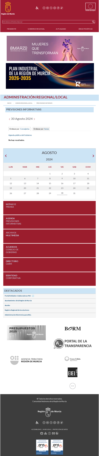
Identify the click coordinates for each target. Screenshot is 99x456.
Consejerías (25, 129)
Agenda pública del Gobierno (20, 135)
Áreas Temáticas (85, 29)
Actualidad (61, 29)
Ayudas (7, 305)
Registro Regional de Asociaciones (17, 310)
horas (46, 129)
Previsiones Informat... (44, 103)
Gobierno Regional (36, 29)
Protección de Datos (60, 429)
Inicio (9, 103)
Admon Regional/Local (23, 103)
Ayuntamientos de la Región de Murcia (18, 300)
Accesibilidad (36, 429)
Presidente (11, 29)
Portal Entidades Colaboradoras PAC (20, 296)
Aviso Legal (47, 429)
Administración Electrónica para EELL (18, 315)
